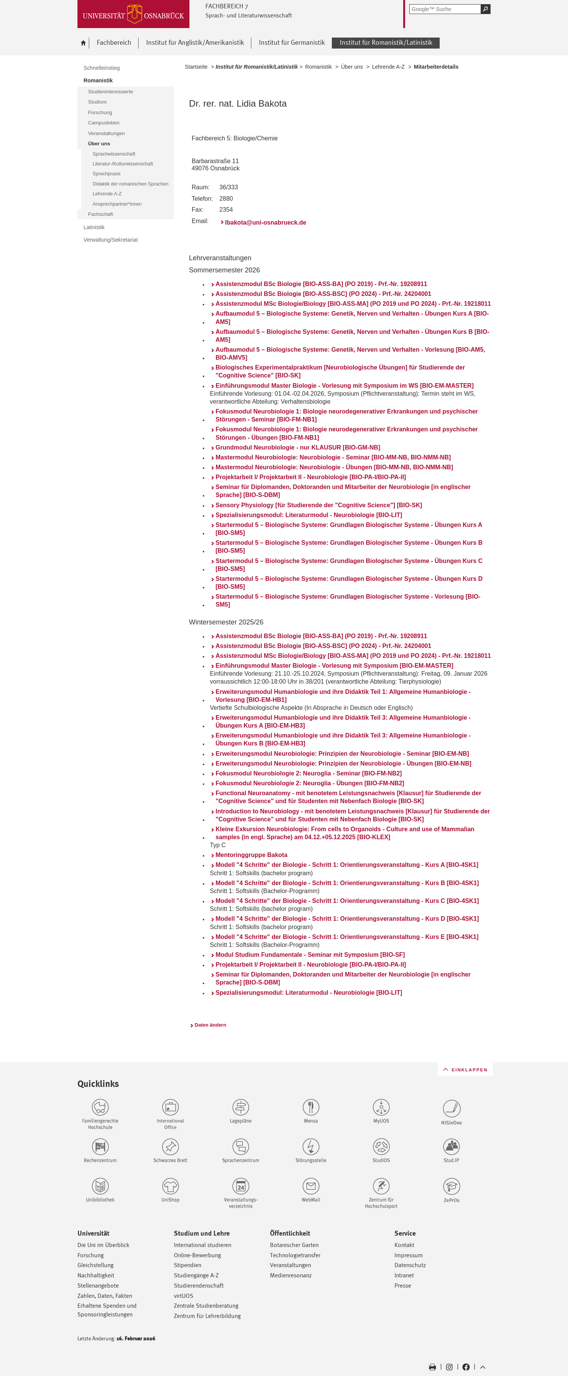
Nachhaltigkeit (95, 1275)
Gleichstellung (95, 1265)
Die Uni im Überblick (103, 1245)
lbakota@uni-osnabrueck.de (265, 222)
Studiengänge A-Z (196, 1275)
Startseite (196, 67)
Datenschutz (410, 1265)
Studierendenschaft (199, 1285)
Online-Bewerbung (197, 1255)
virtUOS (183, 1295)
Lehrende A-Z (388, 67)
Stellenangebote (98, 1285)
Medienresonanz (291, 1275)
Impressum (408, 1255)
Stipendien (187, 1265)
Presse (402, 1285)
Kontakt (404, 1245)
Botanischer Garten (294, 1245)
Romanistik (318, 67)
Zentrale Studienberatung (206, 1305)
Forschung (90, 1255)
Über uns (352, 67)
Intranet (404, 1275)
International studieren (202, 1245)
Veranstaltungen (290, 1265)
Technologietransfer (295, 1255)
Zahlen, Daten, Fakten (104, 1295)
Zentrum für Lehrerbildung (207, 1315)
